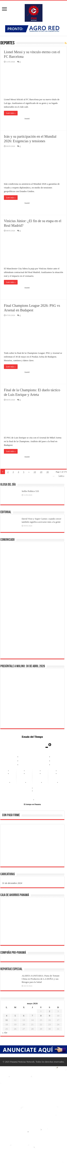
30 (47, 472)
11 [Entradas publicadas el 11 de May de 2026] (7, 1020)
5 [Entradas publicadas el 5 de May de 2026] (15, 1015)
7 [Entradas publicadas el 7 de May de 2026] (32, 1015)
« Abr (4, 1032)
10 (35, 472)
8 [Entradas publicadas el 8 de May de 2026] (41, 1015)
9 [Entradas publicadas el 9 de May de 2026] (49, 1015)
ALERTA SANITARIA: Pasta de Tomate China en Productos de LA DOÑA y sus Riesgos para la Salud (41, 978)
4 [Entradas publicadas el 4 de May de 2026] (6, 1015)
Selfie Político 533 (30, 491)
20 (41, 472)
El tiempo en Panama (32, 804)
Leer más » (10, 113)
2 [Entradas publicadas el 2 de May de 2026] (49, 1011)
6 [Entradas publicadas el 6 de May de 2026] (23, 1015)
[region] (32, 846)
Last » (61, 475)
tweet (27, 118)
